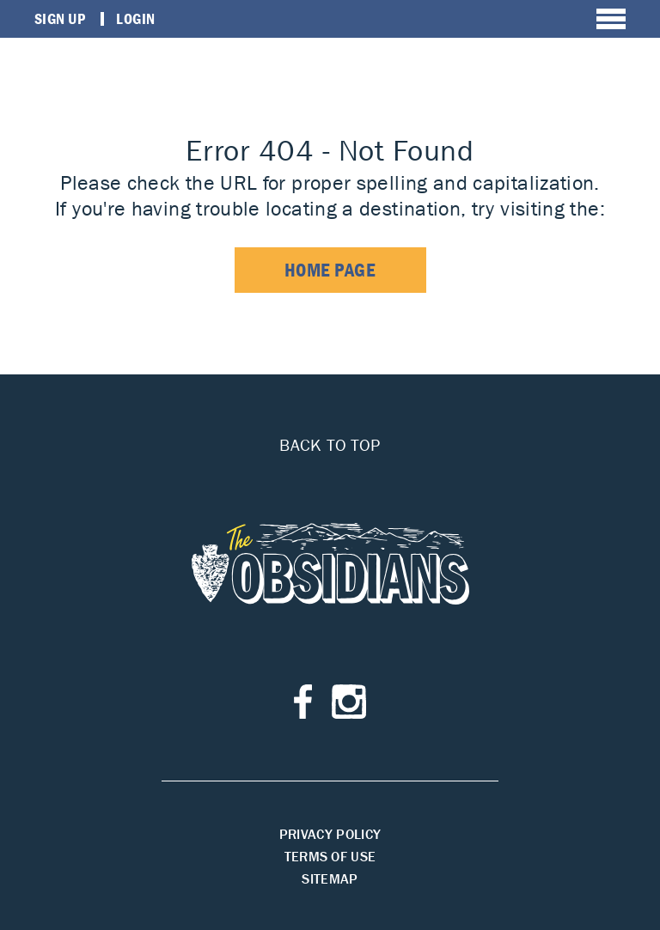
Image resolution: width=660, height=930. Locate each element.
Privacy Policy (330, 834)
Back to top (329, 444)
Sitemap (330, 878)
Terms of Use (330, 856)
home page (330, 270)
